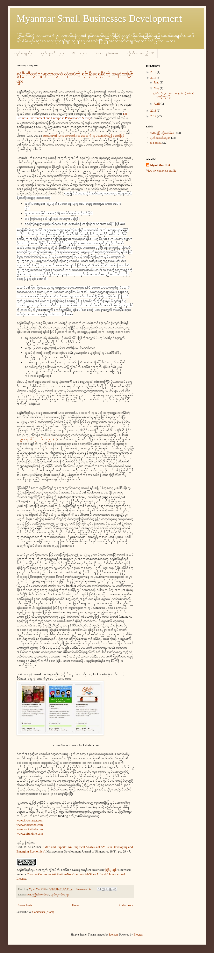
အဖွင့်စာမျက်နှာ (24, 53)
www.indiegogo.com (29, 824)
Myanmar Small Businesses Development (99, 18)
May (157, 88)
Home (75, 905)
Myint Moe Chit (160, 165)
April (157, 103)
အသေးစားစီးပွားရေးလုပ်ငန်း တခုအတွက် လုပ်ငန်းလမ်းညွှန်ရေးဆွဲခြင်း (84, 135)
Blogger (138, 934)
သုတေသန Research (107, 53)
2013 (153, 110)
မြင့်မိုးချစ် (111, 869)
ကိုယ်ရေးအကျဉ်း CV (140, 53)
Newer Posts (24, 905)
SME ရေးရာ (79, 53)
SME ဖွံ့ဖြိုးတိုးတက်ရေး (37, 894)
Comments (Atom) (43, 912)
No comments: (84, 889)
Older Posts (126, 905)
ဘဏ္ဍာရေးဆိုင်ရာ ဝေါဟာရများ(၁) (36, 439)
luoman (113, 934)
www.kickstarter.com (29, 820)
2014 (153, 77)
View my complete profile (161, 170)
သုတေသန (156, 142)
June (157, 82)
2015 (153, 72)
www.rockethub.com (29, 829)
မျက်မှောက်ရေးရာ (52, 53)
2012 (153, 116)
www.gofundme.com (29, 833)
